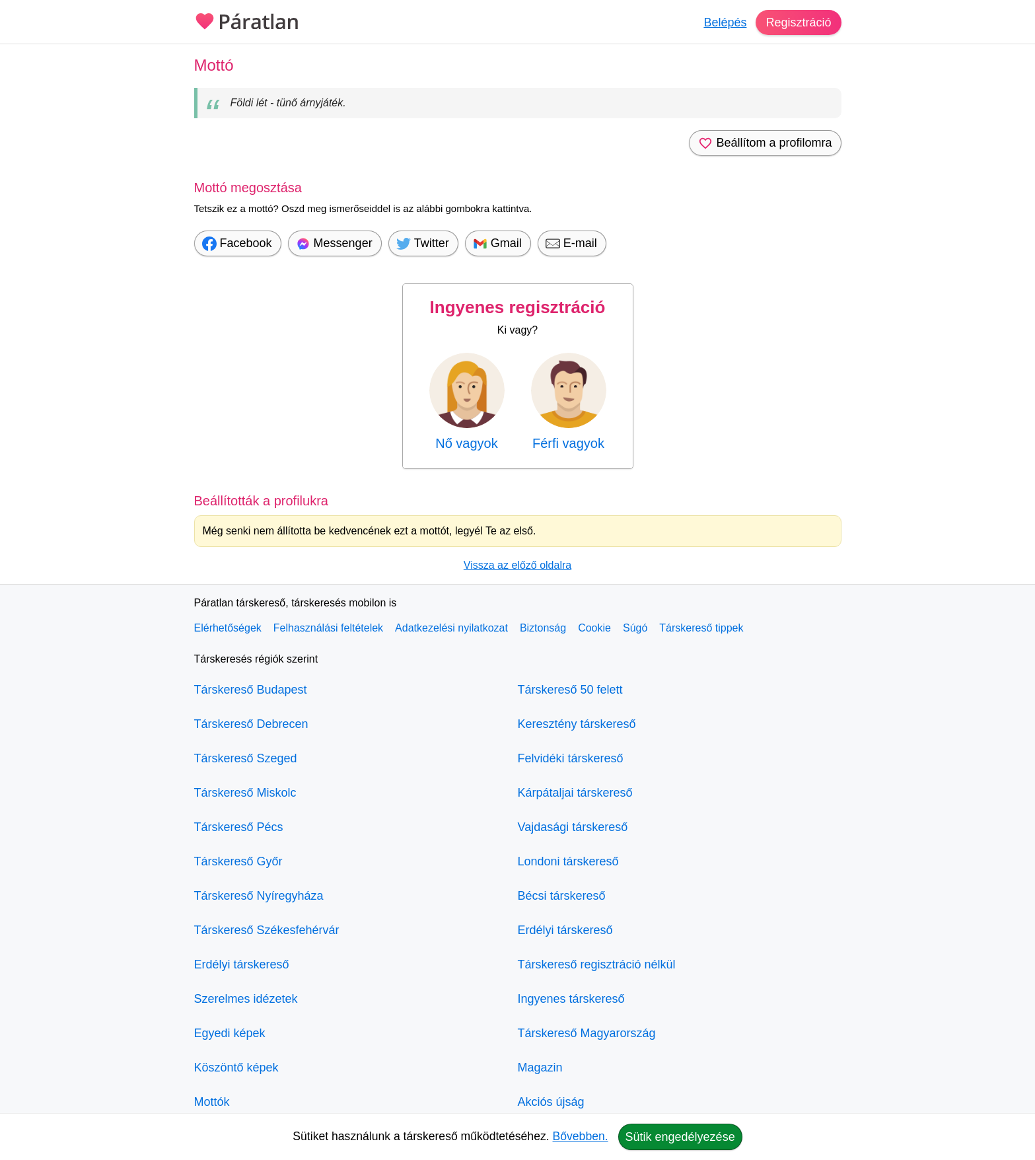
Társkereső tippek (701, 628)
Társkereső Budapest (250, 689)
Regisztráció (798, 22)
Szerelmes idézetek (246, 998)
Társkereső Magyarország (587, 1033)
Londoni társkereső (568, 861)
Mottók (212, 1101)
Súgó (635, 628)
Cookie (594, 628)
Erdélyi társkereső (241, 964)
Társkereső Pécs (238, 827)
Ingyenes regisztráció (518, 307)
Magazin (540, 1067)
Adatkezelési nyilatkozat (451, 628)
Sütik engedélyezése (680, 1136)
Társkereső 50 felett (570, 689)
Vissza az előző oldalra (517, 565)
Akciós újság (551, 1101)
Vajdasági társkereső (573, 827)
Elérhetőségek (228, 628)
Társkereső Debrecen (251, 724)
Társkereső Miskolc (245, 792)
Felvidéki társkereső (571, 758)
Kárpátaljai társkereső (575, 792)
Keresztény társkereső (577, 724)
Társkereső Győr (238, 861)
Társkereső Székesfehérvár (266, 930)
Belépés (724, 22)
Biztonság (543, 628)
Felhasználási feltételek (328, 628)
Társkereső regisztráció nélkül (597, 964)
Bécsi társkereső (562, 895)
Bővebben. (580, 1136)
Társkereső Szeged (245, 758)
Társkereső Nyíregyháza (259, 895)
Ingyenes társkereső (571, 998)
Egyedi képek (230, 1033)
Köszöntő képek (236, 1067)
